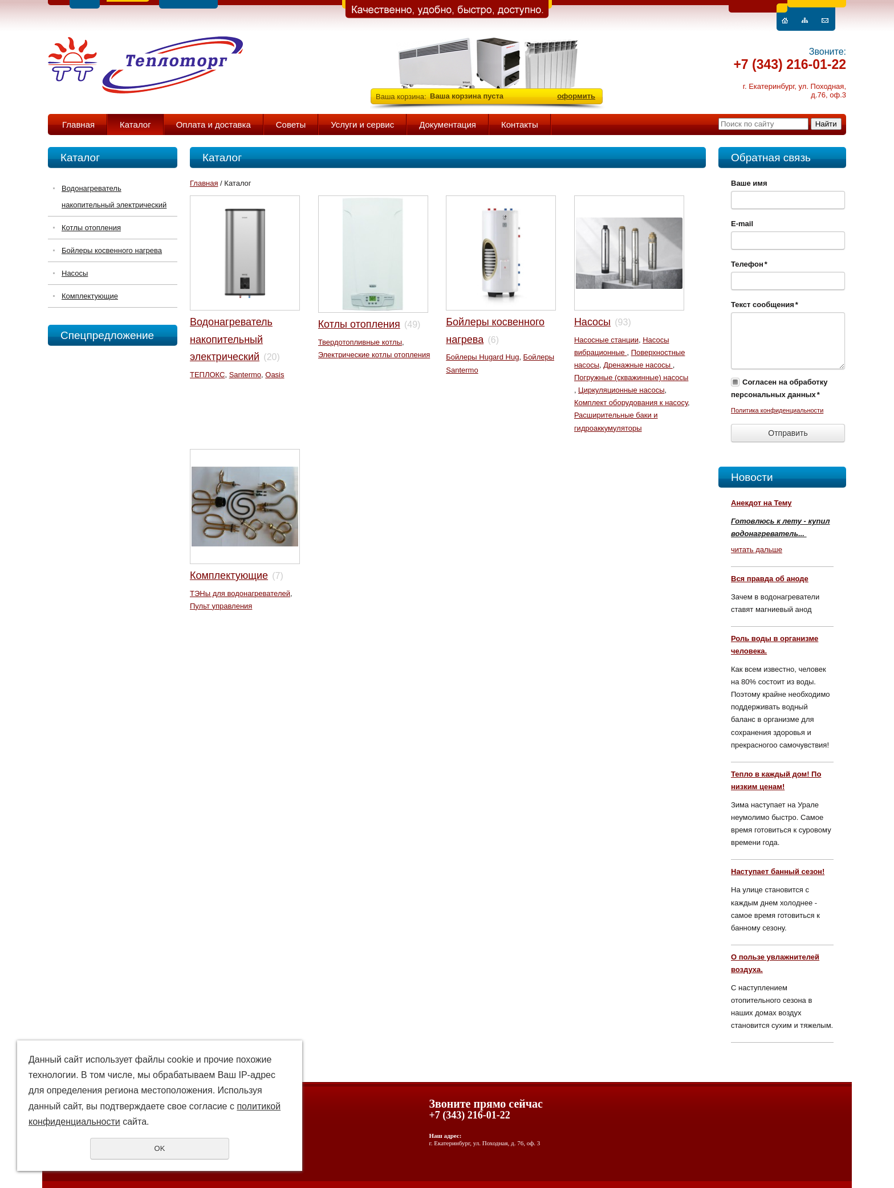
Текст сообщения (764, 304)
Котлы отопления (91, 227)
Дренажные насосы (637, 365)
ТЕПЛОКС (207, 374)
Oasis (274, 374)
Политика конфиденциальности (777, 410)
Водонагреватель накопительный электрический (114, 196)
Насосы (75, 273)
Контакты (519, 124)
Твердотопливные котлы (360, 342)
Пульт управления (221, 606)
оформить (576, 96)
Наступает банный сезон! (777, 871)
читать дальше (756, 549)
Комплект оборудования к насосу (631, 402)
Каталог (135, 124)
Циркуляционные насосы (621, 390)
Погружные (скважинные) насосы (631, 377)
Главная (78, 124)
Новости (752, 477)
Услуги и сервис (362, 124)
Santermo (245, 374)
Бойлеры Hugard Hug (482, 357)
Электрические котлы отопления (374, 354)
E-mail (742, 223)
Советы (291, 124)
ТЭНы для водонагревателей (240, 593)
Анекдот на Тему (761, 503)
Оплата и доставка (213, 124)
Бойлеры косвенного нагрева (112, 250)
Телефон (749, 264)
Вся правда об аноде (769, 578)
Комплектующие (90, 296)
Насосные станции (606, 340)
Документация (447, 124)
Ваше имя (749, 183)
